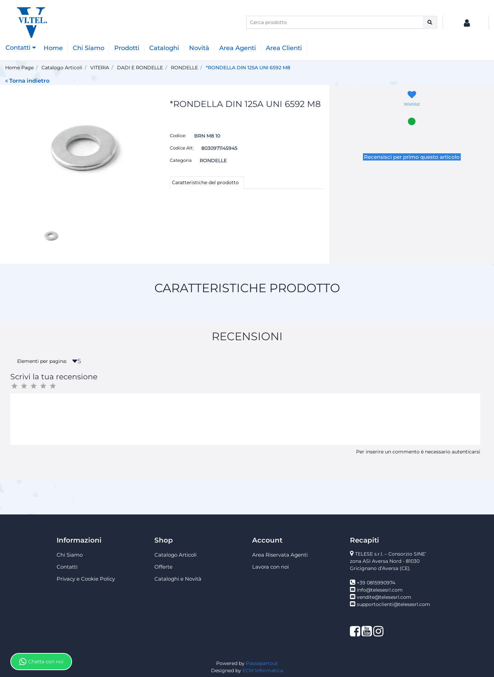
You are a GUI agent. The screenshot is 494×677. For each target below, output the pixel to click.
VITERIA (99, 67)
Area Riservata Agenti (280, 554)
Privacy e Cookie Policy (86, 578)
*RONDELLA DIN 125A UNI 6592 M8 (248, 67)
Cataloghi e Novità (177, 578)
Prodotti (126, 48)
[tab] (207, 182)
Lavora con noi (270, 566)
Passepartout (262, 663)
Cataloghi (164, 48)
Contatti (67, 566)
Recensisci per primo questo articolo (412, 157)
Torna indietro (27, 81)
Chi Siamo (88, 48)
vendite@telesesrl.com (384, 597)
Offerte (163, 566)
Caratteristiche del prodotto (205, 182)
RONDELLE (184, 67)
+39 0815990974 (376, 583)
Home (53, 48)
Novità (199, 48)
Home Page (19, 67)
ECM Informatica (263, 670)
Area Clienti (284, 48)
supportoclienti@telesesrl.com (393, 604)
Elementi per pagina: (42, 361)
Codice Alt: (181, 148)
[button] (430, 22)
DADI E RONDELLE (140, 67)
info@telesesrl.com (380, 590)
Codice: (178, 135)
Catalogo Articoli (62, 67)
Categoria (181, 160)
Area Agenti (237, 48)
